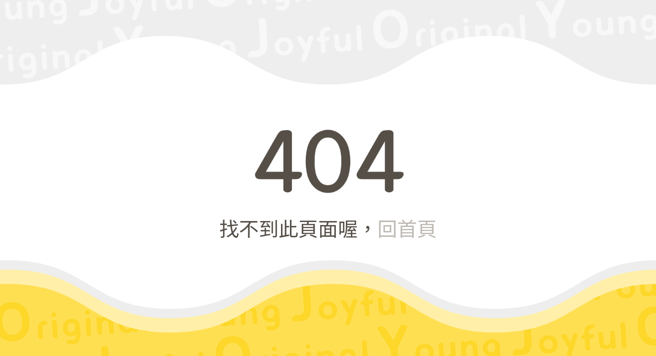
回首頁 (407, 228)
